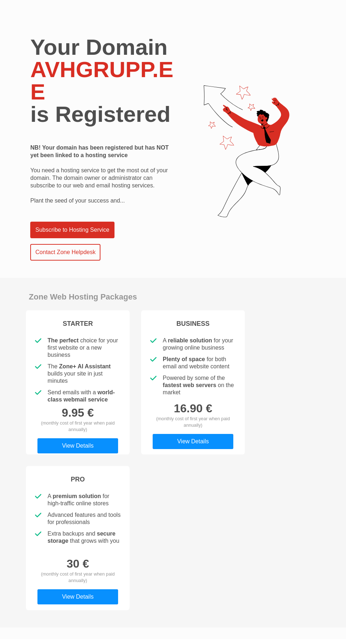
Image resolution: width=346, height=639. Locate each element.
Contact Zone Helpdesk (65, 252)
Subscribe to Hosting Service (72, 230)
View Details (78, 446)
